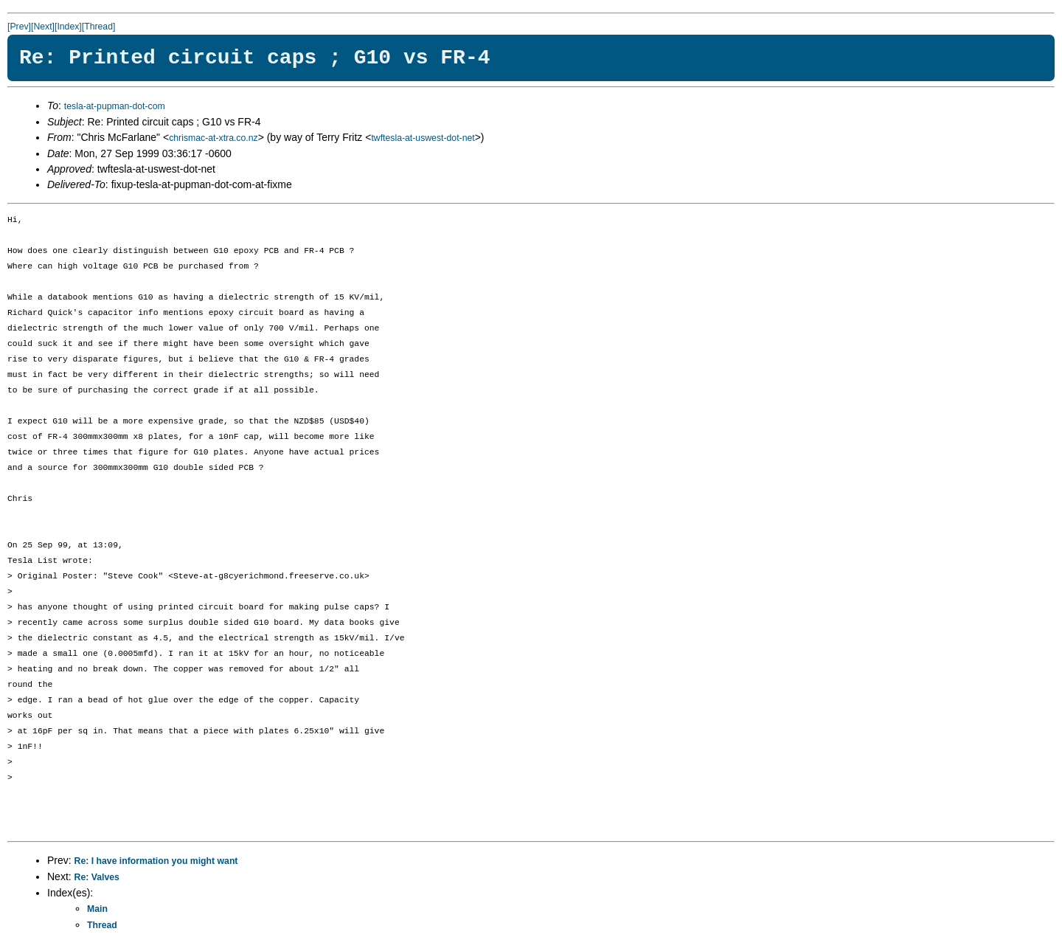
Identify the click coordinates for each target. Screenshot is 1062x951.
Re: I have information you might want (156, 861)
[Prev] (19, 26)
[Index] (68, 26)
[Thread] (99, 26)
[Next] (43, 26)
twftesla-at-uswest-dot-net (422, 138)
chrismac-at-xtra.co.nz (213, 138)
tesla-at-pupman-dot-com (114, 106)
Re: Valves (96, 877)
